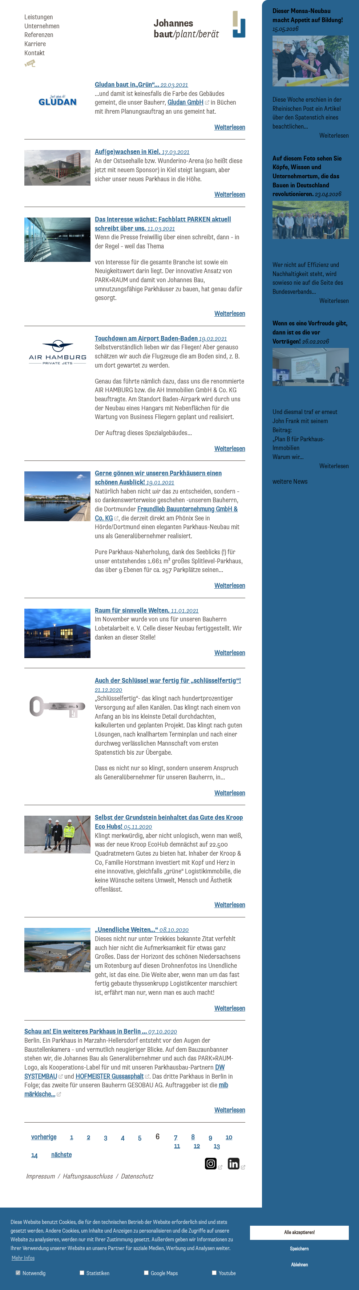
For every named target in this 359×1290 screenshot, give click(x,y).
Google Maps (161, 1273)
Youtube (224, 1273)
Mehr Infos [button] (23, 1258)
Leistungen (38, 17)
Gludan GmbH (185, 102)
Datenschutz (137, 1176)
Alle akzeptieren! (299, 1232)
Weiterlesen (229, 127)
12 (197, 1146)
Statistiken (94, 1273)
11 (177, 1146)
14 (34, 1155)
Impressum (40, 1176)
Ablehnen (299, 1264)
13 (217, 1146)
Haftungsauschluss (87, 1176)
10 (229, 1137)
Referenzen (38, 35)
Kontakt (34, 53)
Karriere (35, 44)
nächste (61, 1155)
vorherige (43, 1137)
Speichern (299, 1249)
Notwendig (30, 1273)
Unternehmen (42, 26)
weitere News (290, 481)
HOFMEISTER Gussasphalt (110, 1076)
